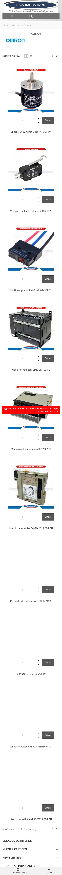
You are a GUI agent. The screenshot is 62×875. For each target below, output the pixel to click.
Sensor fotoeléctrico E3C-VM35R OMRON (31, 746)
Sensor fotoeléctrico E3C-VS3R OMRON (31, 819)
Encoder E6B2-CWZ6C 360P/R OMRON (31, 132)
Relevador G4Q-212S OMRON (31, 674)
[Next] (57, 55)
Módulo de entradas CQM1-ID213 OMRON (31, 528)
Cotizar (48, 120)
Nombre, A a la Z (12, 55)
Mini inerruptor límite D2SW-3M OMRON (31, 290)
